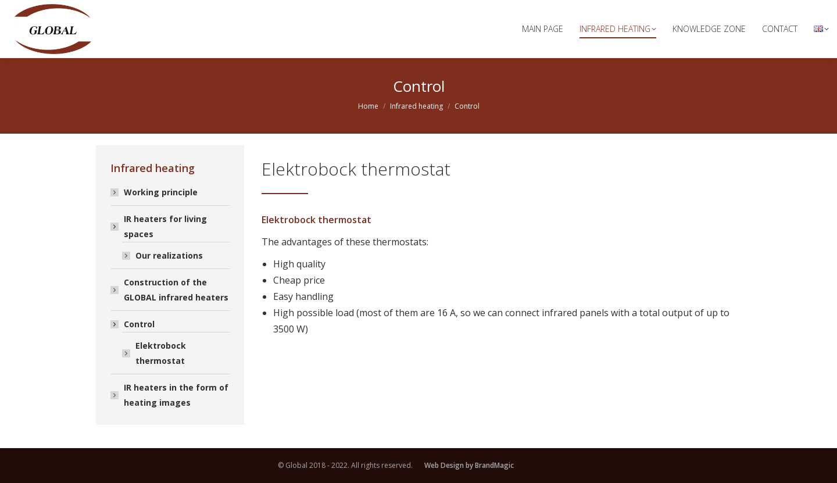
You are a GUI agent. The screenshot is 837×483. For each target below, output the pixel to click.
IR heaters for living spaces (159, 226)
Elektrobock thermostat (160, 353)
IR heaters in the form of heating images (176, 395)
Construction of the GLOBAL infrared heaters (176, 290)
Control (133, 324)
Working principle (161, 192)
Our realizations (169, 255)
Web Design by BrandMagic (469, 465)
